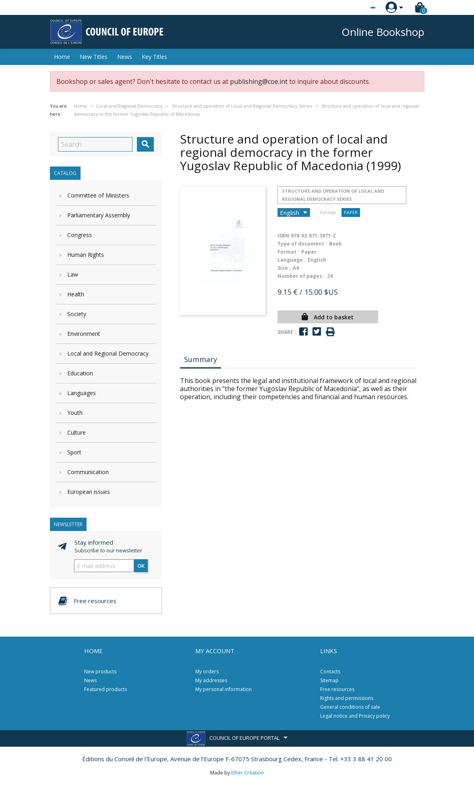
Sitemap (329, 680)
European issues (88, 492)
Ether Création (247, 772)
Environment (83, 333)
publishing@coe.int (259, 81)
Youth (75, 412)
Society (76, 314)
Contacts (330, 671)
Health (75, 294)
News (124, 56)
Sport (74, 452)
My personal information (223, 689)
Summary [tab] (200, 359)
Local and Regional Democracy (108, 353)
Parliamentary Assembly (98, 215)
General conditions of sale (350, 707)
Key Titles (154, 56)
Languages (81, 393)
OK (141, 565)
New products (100, 671)
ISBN (283, 235)
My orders (207, 671)
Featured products (105, 689)
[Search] (95, 144)
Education (80, 373)
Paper (351, 212)
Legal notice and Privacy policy (355, 715)
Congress (79, 235)
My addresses (211, 680)
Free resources (337, 689)
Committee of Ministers (98, 195)
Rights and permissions (346, 698)
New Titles (94, 56)
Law (72, 274)
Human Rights (85, 254)
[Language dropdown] (358, 7)
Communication (88, 472)
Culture (76, 432)
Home (62, 56)
